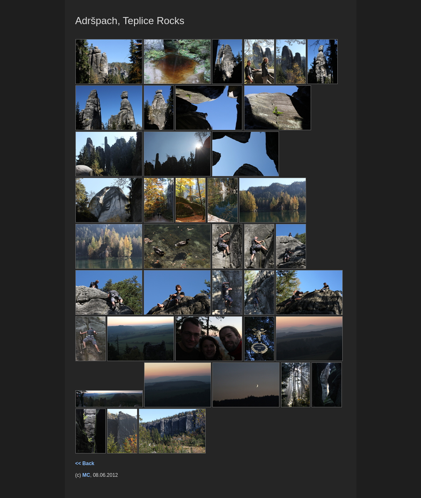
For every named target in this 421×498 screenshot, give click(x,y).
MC (86, 475)
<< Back (85, 463)
